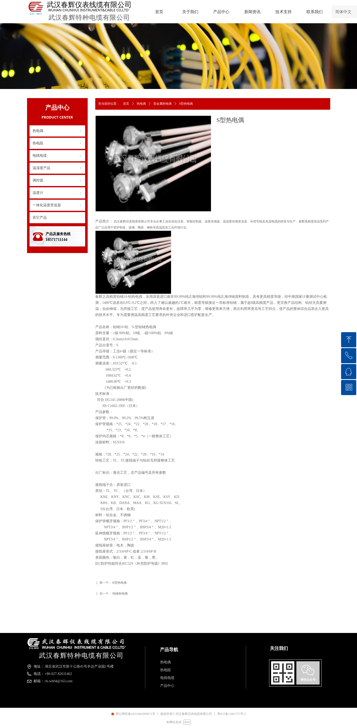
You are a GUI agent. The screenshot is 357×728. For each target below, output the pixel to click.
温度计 (57, 192)
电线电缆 (57, 155)
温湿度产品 (57, 168)
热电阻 (57, 143)
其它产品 (40, 217)
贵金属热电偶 (162, 103)
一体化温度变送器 (57, 205)
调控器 (57, 180)
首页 (126, 103)
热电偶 (57, 130)
